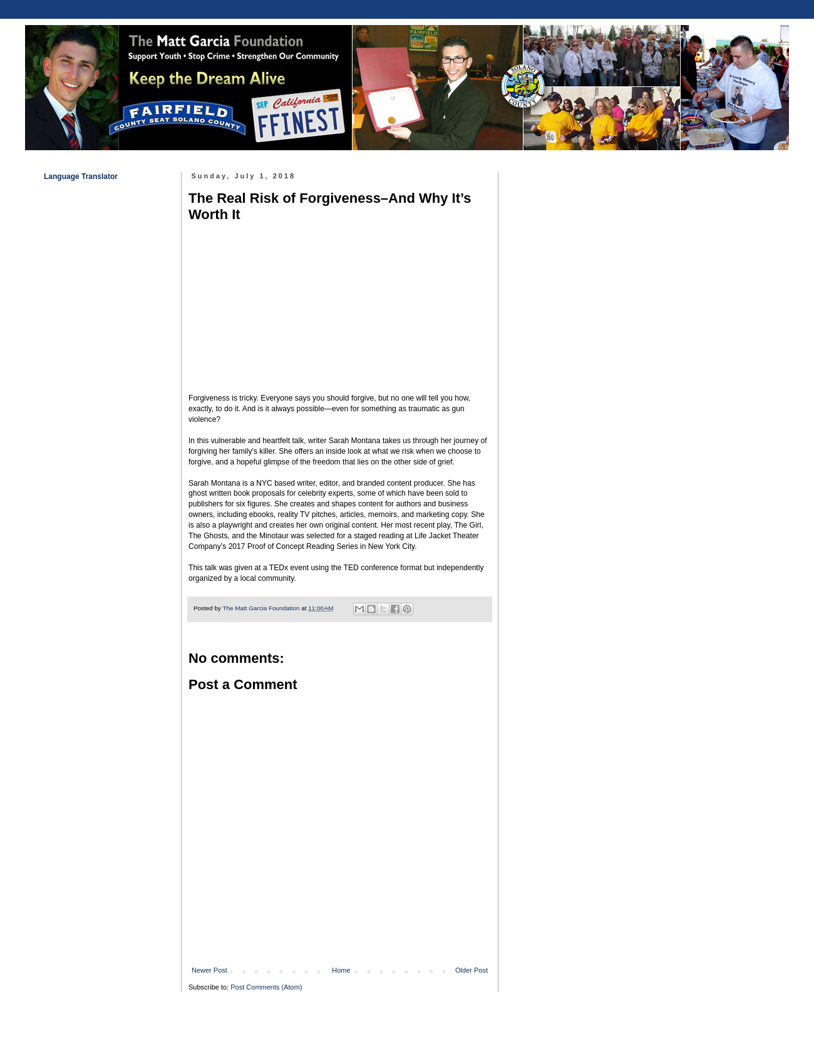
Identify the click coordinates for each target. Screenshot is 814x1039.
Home (341, 970)
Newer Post (209, 970)
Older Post (471, 970)
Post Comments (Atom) (266, 987)
